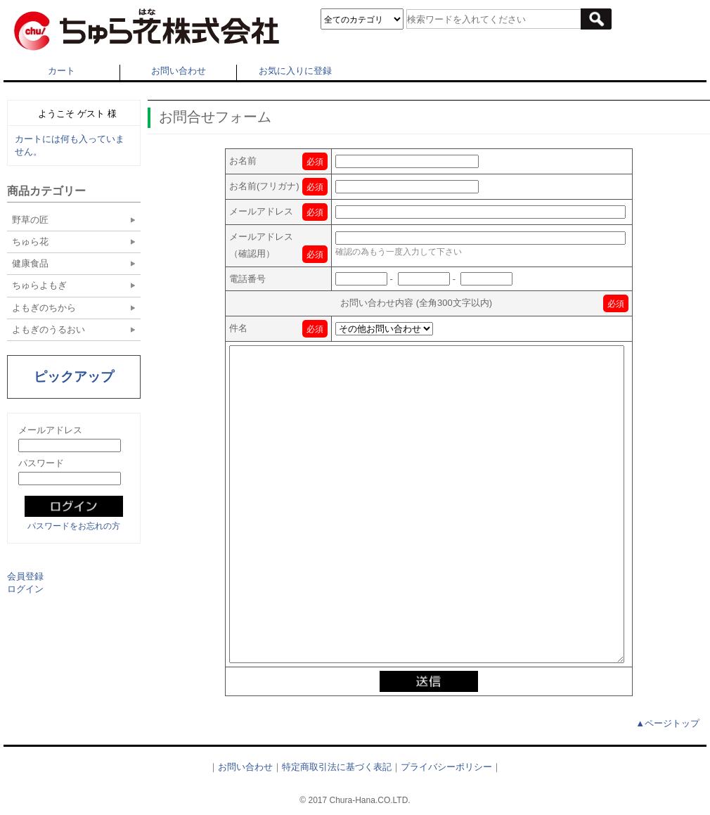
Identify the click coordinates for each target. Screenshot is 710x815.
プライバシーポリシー (446, 767)
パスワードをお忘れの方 (73, 526)
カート (61, 70)
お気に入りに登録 (295, 70)
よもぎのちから (44, 307)
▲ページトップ (667, 723)
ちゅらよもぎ (39, 285)
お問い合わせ (178, 70)
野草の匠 (30, 219)
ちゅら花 (30, 241)
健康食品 (30, 263)
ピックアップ (74, 376)
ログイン (25, 589)
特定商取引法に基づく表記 (337, 767)
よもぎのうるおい (48, 329)
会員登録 (25, 576)
